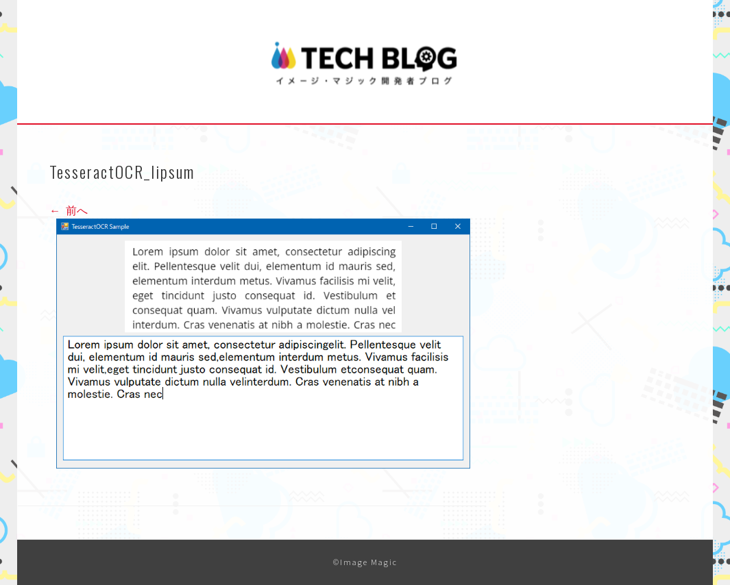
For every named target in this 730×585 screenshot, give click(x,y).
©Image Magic (365, 562)
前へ (68, 210)
